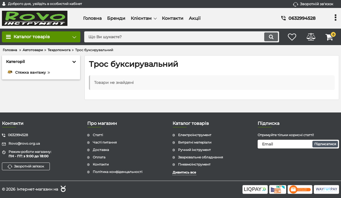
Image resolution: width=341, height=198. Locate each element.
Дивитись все (184, 172)
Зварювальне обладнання (200, 157)
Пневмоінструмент (194, 164)
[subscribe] (298, 144)
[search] (180, 36)
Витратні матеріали (194, 142)
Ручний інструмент (194, 150)
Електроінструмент (194, 135)
